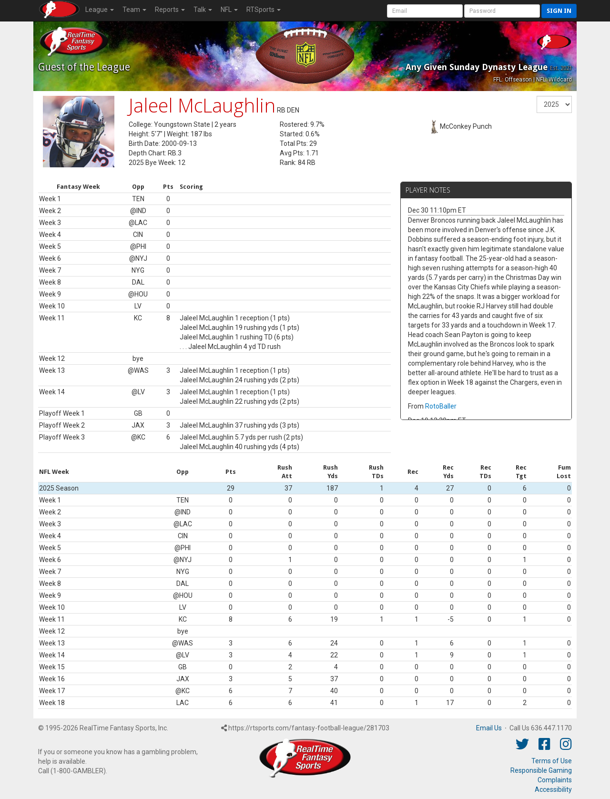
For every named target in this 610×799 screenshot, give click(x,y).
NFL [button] (229, 9)
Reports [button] (170, 9)
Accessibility (553, 789)
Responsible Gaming (541, 770)
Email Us (489, 728)
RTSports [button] (263, 9)
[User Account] (425, 11)
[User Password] (502, 11)
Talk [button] (202, 9)
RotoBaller (441, 406)
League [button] (99, 9)
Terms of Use (551, 761)
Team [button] (134, 9)
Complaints (555, 780)
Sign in (559, 10)
